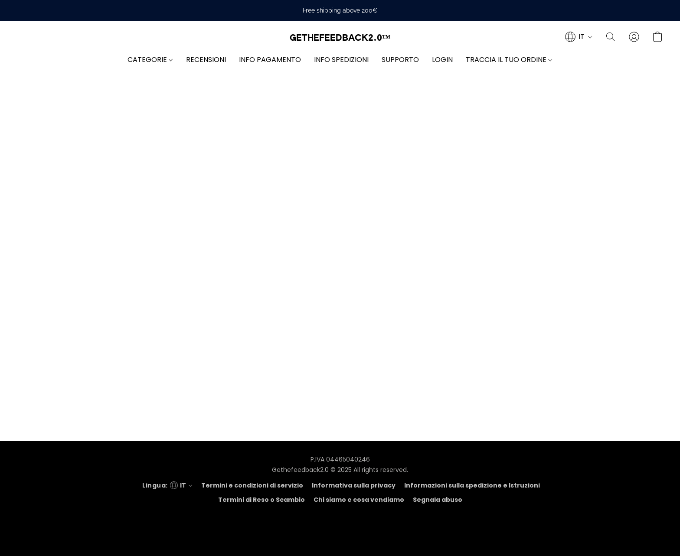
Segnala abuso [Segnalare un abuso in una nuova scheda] (437, 499)
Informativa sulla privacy (354, 485)
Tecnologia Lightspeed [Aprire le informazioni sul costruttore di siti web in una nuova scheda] (340, 537)
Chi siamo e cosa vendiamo (359, 499)
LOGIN (442, 60)
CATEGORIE (150, 60)
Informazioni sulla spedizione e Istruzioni (472, 485)
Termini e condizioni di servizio (252, 485)
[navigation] (579, 36)
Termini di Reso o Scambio (261, 499)
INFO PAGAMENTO (270, 60)
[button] (340, 38)
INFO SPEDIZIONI (341, 60)
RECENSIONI (206, 60)
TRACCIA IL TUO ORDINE (509, 60)
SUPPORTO (400, 60)
